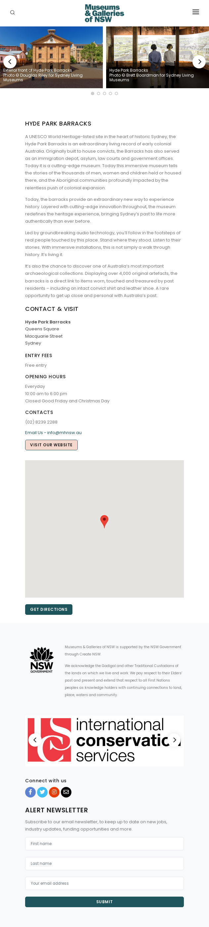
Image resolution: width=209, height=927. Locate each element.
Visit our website (51, 445)
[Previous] (10, 61)
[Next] (199, 61)
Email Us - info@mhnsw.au (53, 432)
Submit (104, 902)
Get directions (48, 609)
